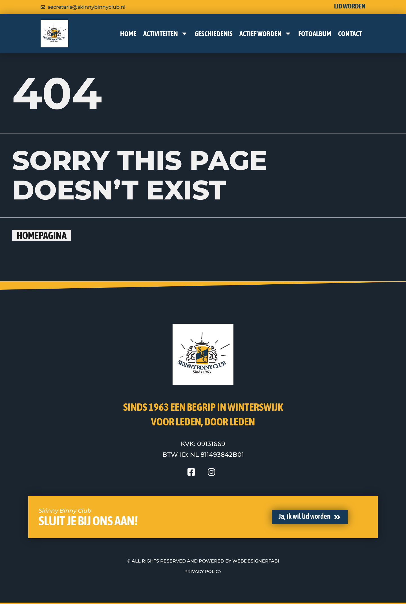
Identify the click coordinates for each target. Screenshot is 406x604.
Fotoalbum (314, 34)
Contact (350, 34)
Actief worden (265, 33)
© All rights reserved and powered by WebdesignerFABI (203, 561)
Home (128, 34)
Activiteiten (165, 33)
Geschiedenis (214, 34)
